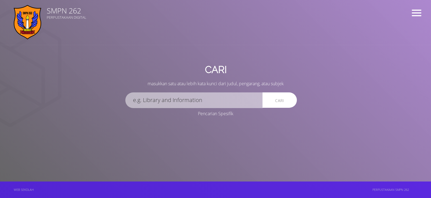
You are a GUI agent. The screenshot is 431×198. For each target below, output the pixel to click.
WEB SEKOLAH (24, 190)
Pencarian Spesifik (215, 114)
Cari (279, 100)
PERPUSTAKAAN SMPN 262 (390, 190)
